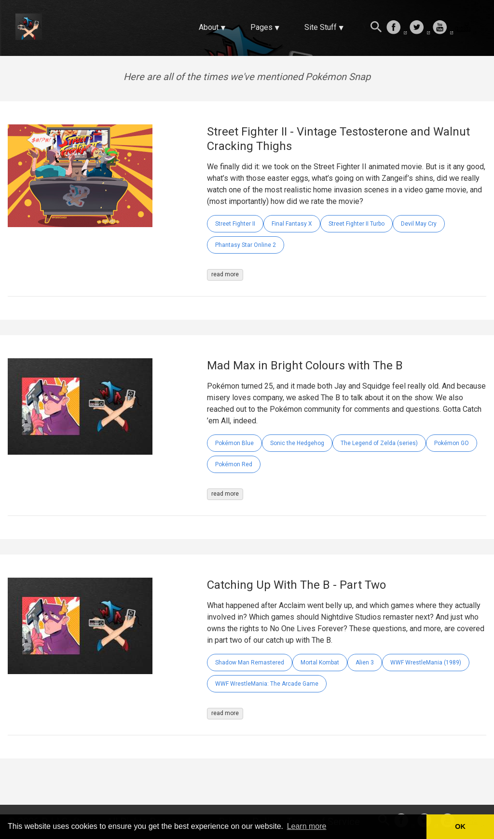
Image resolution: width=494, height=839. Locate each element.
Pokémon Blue (234, 443)
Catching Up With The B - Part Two (296, 585)
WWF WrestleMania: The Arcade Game (266, 683)
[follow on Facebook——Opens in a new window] (396, 28)
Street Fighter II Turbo (356, 223)
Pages (261, 27)
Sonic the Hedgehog (297, 443)
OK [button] (460, 826)
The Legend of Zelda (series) (379, 443)
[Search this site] (376, 28)
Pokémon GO (451, 443)
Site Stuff (320, 27)
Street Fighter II (235, 223)
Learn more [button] (307, 826)
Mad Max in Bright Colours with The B (305, 365)
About (209, 27)
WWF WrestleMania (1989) (425, 662)
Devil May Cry (419, 223)
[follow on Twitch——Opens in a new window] (466, 28)
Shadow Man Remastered (249, 662)
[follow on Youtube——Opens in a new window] (442, 28)
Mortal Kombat (320, 662)
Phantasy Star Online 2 (245, 245)
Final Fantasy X (292, 223)
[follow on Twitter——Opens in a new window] (419, 28)
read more (225, 274)
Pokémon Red (233, 464)
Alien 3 (365, 662)
